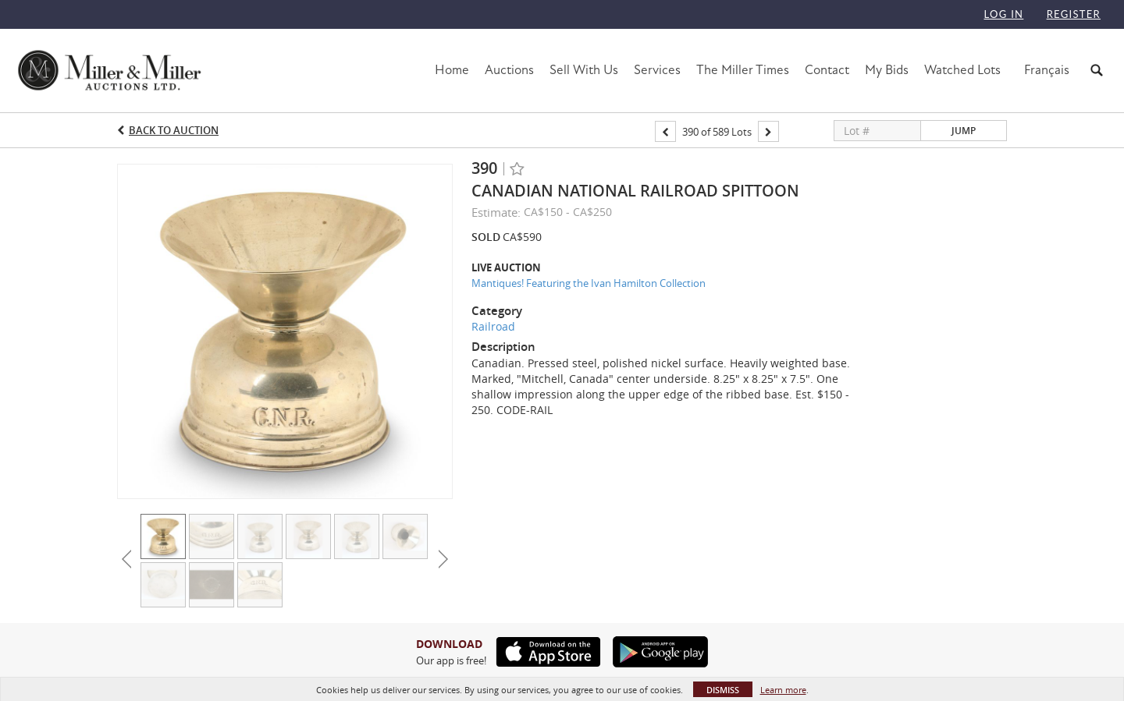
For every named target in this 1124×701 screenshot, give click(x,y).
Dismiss (722, 690)
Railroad (493, 326)
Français (1046, 70)
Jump (963, 130)
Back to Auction (174, 130)
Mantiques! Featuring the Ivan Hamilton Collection (588, 283)
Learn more (783, 690)
